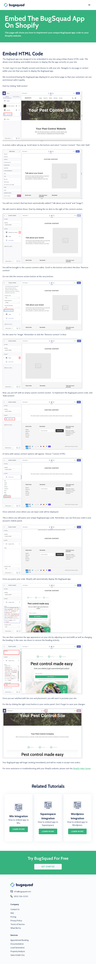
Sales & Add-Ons (17, 955)
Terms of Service (17, 924)
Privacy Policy (16, 920)
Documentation (17, 944)
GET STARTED (48, 867)
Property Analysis (17, 951)
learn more (18, 829)
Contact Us (15, 909)
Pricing (13, 917)
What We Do (15, 928)
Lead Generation (17, 948)
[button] (89, 5)
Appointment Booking (19, 940)
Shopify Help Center (82, 768)
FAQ (12, 913)
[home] (15, 5)
